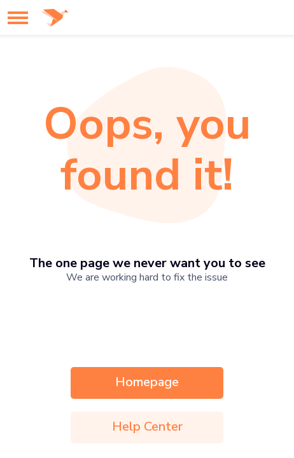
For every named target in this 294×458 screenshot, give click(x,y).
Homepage (147, 382)
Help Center (147, 426)
